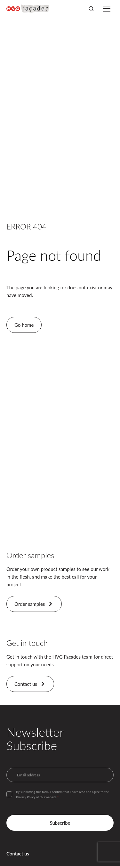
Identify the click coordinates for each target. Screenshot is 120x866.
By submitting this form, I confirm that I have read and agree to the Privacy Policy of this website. (62, 794)
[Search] (91, 9)
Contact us (30, 684)
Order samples (34, 604)
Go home (24, 325)
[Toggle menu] (107, 9)
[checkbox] (9, 794)
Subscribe (60, 823)
